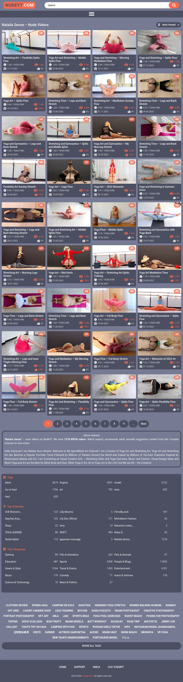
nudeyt (19, 5)
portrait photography (19, 616)
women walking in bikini (145, 605)
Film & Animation (86, 554)
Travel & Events (86, 568)
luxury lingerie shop (37, 610)
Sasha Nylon (31, 539)
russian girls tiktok (106, 626)
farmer (50, 632)
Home (62, 667)
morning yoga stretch (110, 605)
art (86, 489)
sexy (140, 489)
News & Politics (86, 582)
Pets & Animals (140, 554)
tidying (13, 621)
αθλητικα (84, 605)
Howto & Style (31, 568)
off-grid (13, 610)
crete (37, 632)
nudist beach (133, 616)
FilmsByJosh (140, 511)
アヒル (125, 637)
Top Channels (15, 506)
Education (31, 561)
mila (56, 616)
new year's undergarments (70, 637)
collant (11, 626)
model (140, 482)
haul (31, 496)
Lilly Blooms (86, 511)
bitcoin (82, 610)
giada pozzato (101, 610)
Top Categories (16, 549)
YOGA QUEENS (31, 532)
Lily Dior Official (86, 518)
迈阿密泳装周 (21, 632)
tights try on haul (34, 626)
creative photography (159, 610)
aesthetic (150, 621)
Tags (10, 477)
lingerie (86, 482)
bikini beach (129, 632)
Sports (86, 561)
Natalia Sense (140, 539)
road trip (133, 621)
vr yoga (162, 632)
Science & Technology (31, 582)
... (133, 423)
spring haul (40, 605)
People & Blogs (140, 561)
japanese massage (86, 539)
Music (31, 575)
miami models (74, 621)
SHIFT (86, 532)
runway (170, 605)
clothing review (17, 605)
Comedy (86, 575)
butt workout (97, 621)
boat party (53, 621)
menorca (147, 632)
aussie (94, 632)
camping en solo (63, 605)
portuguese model (105, 637)
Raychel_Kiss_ (31, 518)
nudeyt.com (87, 676)
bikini (31, 482)
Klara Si (140, 532)
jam (65, 616)
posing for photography (163, 616)
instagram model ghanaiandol (155, 626)
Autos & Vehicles (140, 575)
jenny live (168, 621)
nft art (43, 616)
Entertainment (140, 568)
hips (127, 626)
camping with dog (63, 626)
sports (83, 626)
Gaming (31, 554)
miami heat (109, 632)
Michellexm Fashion (140, 518)
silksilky (117, 621)
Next (143, 423)
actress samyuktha (72, 632)
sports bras (80, 616)
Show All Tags (91, 645)
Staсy (31, 525)
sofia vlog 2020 (32, 621)
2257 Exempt (116, 667)
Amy (86, 525)
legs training (64, 610)
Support (79, 667)
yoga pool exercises (106, 616)
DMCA (96, 667)
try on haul (31, 489)
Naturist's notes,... (140, 525)
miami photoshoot (127, 610)
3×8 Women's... (31, 511)
